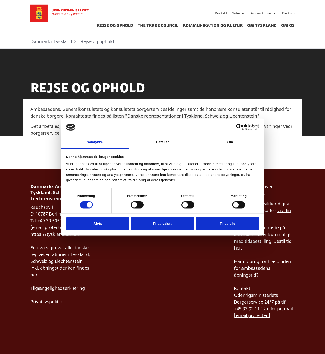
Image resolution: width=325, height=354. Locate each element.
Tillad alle (227, 223)
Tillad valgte (162, 223)
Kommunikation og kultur (213, 25)
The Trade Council (158, 25)
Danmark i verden (263, 13)
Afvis (97, 223)
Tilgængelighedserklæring (57, 288)
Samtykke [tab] (95, 142)
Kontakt (221, 13)
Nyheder (238, 13)
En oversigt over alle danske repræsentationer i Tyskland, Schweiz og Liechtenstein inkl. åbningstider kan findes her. (60, 261)
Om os (288, 25)
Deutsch (288, 13)
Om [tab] (230, 142)
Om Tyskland (262, 25)
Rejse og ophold (115, 25)
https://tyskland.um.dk (54, 234)
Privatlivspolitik (46, 302)
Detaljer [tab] (162, 142)
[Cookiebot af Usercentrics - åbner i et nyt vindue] (239, 127)
